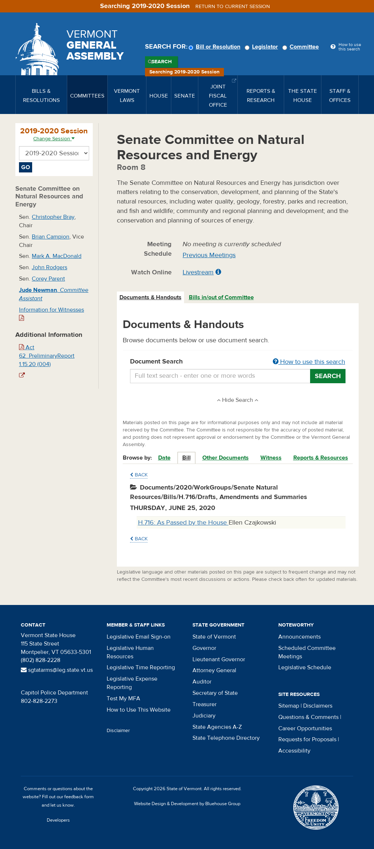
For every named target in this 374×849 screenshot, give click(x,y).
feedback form (79, 797)
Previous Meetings (209, 255)
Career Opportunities (305, 728)
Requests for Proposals (307, 739)
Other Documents (225, 457)
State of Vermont (214, 636)
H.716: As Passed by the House (183, 522)
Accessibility (294, 750)
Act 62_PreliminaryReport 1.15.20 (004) (47, 356)
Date (164, 457)
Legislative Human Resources (130, 652)
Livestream (198, 272)
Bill (186, 457)
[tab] (151, 298)
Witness (271, 457)
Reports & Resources (320, 457)
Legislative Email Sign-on (139, 636)
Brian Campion (50, 236)
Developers (58, 820)
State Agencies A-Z (217, 727)
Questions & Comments (308, 717)
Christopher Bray (53, 217)
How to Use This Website (139, 709)
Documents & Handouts (150, 297)
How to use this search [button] (309, 362)
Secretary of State (215, 693)
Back (139, 475)
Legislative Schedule (304, 667)
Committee (302, 46)
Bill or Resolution (215, 46)
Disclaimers (317, 705)
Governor (204, 648)
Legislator (262, 46)
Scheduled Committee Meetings (307, 652)
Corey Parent (48, 278)
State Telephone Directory (226, 738)
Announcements (299, 636)
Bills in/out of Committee (221, 297)
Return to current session (232, 6)
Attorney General (214, 670)
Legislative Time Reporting (141, 667)
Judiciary (203, 715)
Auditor (201, 681)
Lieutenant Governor (218, 659)
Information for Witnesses (51, 313)
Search (162, 61)
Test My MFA (123, 698)
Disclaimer (118, 730)
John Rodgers (49, 267)
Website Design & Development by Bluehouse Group (187, 804)
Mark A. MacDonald (56, 256)
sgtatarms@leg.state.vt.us (57, 670)
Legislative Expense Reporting (132, 683)
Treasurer (204, 704)
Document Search (238, 362)
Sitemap (288, 705)
